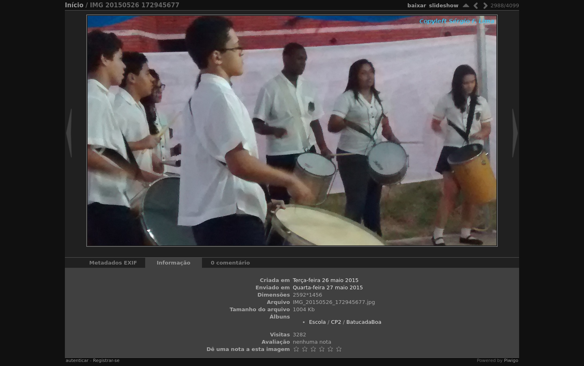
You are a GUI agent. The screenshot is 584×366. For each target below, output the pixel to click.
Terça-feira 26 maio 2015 (326, 280)
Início (74, 5)
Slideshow (444, 5)
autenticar (77, 360)
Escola (317, 322)
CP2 (336, 322)
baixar (417, 5)
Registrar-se (106, 360)
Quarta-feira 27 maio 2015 (328, 287)
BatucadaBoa (363, 322)
